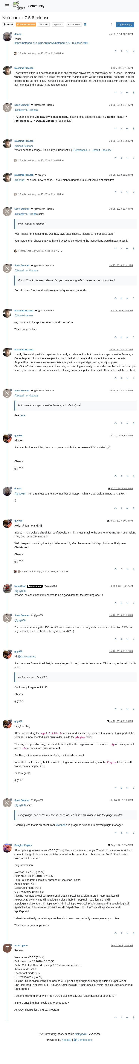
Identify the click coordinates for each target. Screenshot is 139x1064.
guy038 (18, 435)
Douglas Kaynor (23, 845)
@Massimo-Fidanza (26, 109)
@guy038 (20, 493)
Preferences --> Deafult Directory (92, 149)
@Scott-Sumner (23, 146)
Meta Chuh (20, 586)
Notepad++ (81, 1034)
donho (17, 34)
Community (36, 6)
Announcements (26, 24)
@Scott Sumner (44, 310)
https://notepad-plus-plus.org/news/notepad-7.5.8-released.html (51, 42)
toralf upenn (21, 945)
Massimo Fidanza (23, 68)
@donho (40, 175)
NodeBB (66, 1039)
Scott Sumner (21, 105)
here (22, 415)
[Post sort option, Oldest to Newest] (111, 24)
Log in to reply (125, 24)
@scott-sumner (26, 656)
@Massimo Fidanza (42, 105)
